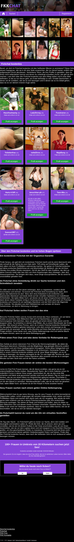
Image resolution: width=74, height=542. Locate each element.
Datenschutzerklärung (21, 540)
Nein (47, 473)
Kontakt (29, 540)
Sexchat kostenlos (7, 529)
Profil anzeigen (12, 121)
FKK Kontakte (5, 535)
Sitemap (10, 540)
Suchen (12, 14)
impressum (34, 540)
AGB (13, 540)
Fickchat (3, 531)
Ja (22, 473)
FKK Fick (3, 533)
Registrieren (67, 14)
